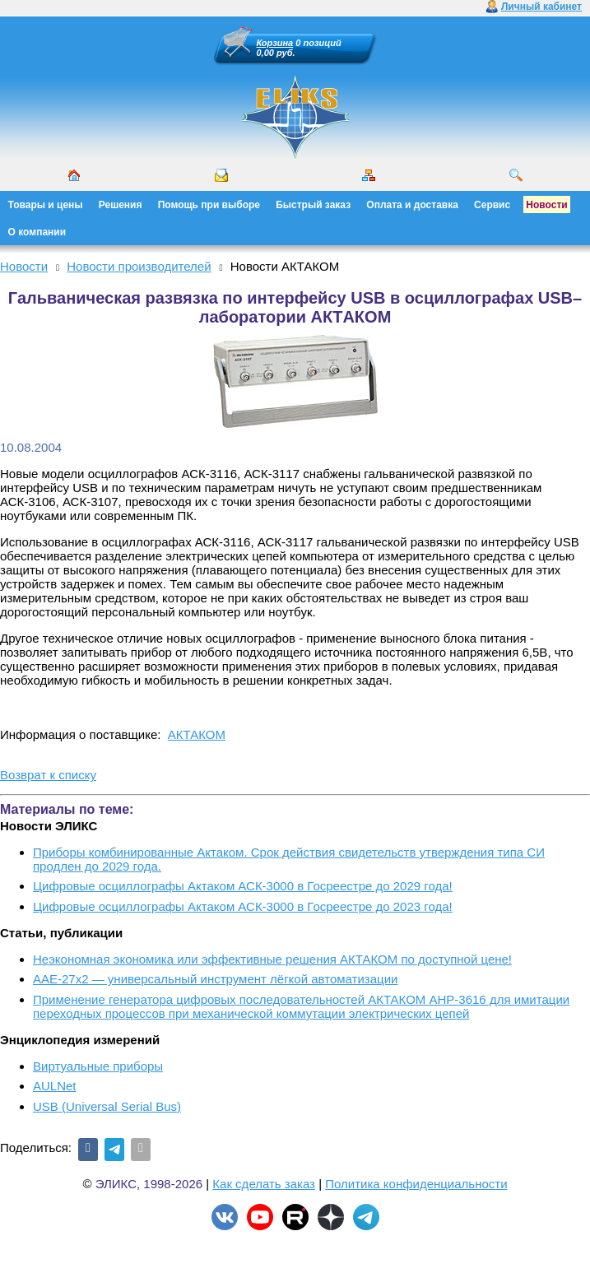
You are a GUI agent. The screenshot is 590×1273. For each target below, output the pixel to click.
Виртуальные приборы (98, 1066)
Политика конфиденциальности (416, 1184)
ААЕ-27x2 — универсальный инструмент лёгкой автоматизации (215, 979)
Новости (546, 205)
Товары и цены (45, 205)
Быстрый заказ (313, 205)
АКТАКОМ (196, 734)
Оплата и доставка (412, 205)
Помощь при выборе (209, 205)
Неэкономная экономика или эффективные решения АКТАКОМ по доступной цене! (272, 959)
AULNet (55, 1086)
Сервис (492, 205)
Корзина (275, 43)
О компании (37, 232)
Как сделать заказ (263, 1184)
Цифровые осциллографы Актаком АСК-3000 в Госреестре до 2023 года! (243, 906)
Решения (120, 205)
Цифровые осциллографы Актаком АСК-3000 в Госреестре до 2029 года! (243, 886)
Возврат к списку (48, 775)
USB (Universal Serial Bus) (107, 1106)
